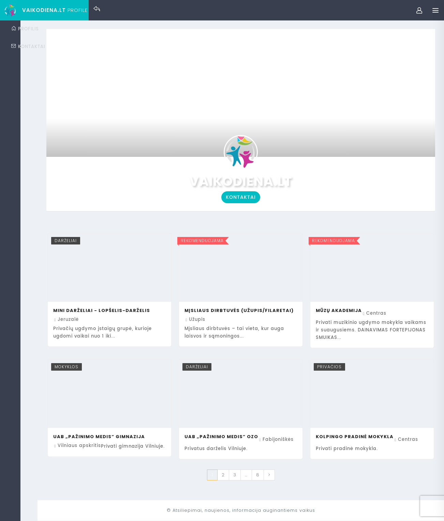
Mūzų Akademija (356, 310)
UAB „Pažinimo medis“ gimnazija (150, 436)
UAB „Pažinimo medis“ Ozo (255, 436)
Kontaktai (266, 197)
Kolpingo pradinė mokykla (372, 436)
